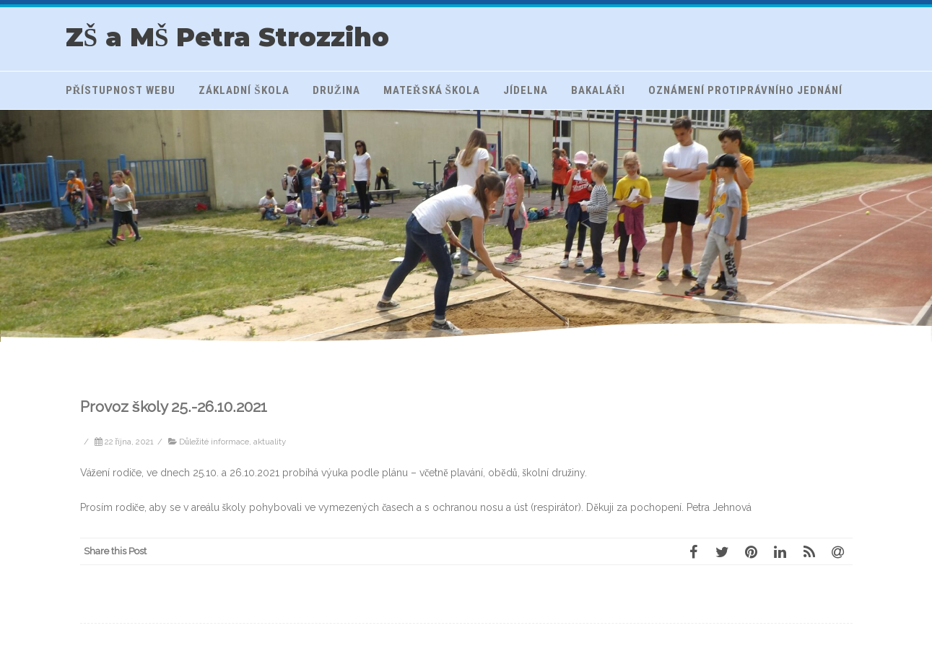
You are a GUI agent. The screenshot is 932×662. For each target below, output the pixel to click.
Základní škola (244, 90)
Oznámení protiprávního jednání (745, 90)
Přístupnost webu (121, 90)
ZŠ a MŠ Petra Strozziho (228, 37)
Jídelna (525, 90)
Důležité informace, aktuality (232, 442)
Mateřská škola (431, 90)
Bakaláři (598, 90)
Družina (336, 90)
